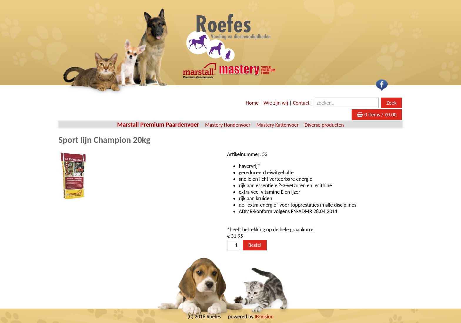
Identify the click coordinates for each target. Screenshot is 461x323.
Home (252, 103)
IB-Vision (264, 316)
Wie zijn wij (275, 103)
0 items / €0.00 (377, 114)
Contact (301, 103)
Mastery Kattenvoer (277, 125)
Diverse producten (324, 125)
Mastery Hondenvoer (227, 125)
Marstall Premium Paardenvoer (158, 124)
